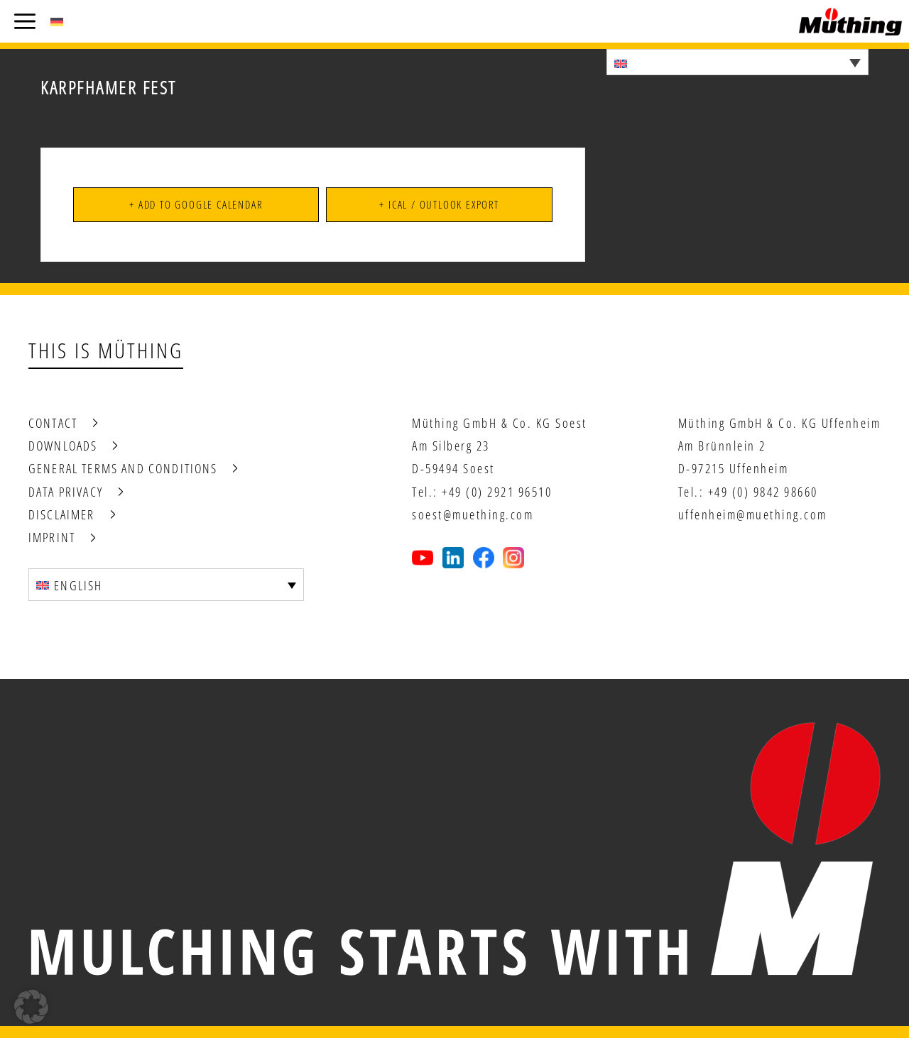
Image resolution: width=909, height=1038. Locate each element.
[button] (31, 1007)
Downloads (62, 445)
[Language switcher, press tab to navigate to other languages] (737, 62)
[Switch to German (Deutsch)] (56, 21)
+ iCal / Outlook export (439, 204)
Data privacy (65, 491)
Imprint (51, 537)
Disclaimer (61, 514)
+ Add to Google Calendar (195, 204)
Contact (52, 422)
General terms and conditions (122, 468)
